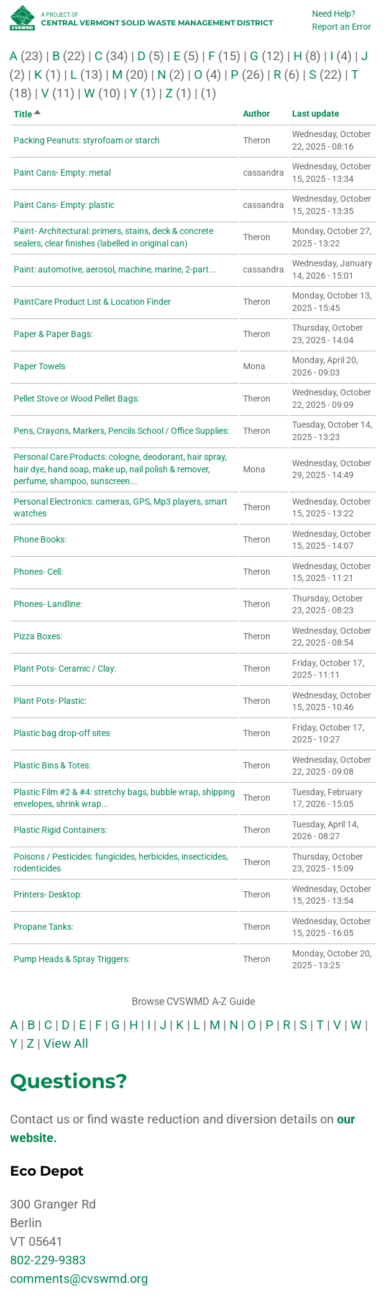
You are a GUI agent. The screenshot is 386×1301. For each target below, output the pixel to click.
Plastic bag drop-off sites (62, 733)
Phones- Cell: (38, 572)
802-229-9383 (48, 1260)
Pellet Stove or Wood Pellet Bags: (76, 398)
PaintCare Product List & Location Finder (92, 302)
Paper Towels (39, 366)
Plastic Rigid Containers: (60, 830)
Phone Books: (40, 539)
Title (28, 114)
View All (66, 1043)
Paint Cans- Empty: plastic (64, 205)
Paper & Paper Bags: (53, 334)
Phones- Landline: (48, 604)
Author (256, 114)
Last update (315, 114)
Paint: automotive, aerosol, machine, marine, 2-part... (115, 269)
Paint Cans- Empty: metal (62, 173)
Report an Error (341, 27)
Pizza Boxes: (38, 636)
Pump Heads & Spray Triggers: (72, 959)
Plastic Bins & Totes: (52, 765)
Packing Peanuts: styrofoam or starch (87, 140)
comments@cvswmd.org (79, 1278)
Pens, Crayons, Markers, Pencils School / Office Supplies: (121, 431)
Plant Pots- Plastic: (50, 701)
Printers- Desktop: (48, 894)
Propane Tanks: (43, 927)
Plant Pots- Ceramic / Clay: (65, 668)
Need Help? (334, 14)
